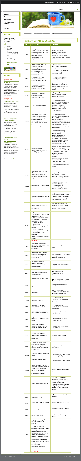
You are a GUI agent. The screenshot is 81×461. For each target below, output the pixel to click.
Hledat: (61, 9)
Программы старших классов (42, 33)
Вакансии (6, 28)
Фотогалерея (7, 19)
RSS (71, 2)
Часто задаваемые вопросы (9, 23)
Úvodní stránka (27, 33)
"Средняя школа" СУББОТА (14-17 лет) (62, 33)
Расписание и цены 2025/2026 (9, 13)
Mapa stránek (62, 2)
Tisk (78, 2)
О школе (6, 16)
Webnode (75, 456)
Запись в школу (8, 26)
